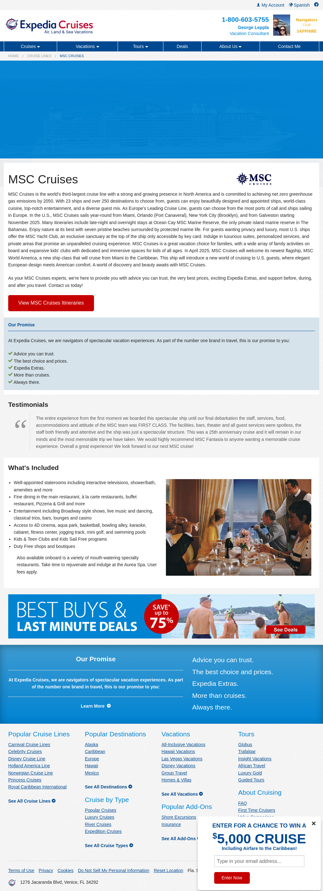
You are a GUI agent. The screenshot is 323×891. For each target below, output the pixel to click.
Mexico (92, 772)
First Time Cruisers (256, 810)
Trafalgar (247, 751)
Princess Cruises (24, 779)
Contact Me (289, 46)
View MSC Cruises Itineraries (51, 303)
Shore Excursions (179, 817)
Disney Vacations (178, 765)
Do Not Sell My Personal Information (113, 870)
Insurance (171, 824)
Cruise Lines (39, 56)
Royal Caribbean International (37, 786)
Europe (92, 758)
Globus (245, 744)
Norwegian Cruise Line (30, 772)
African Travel (251, 765)
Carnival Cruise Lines (29, 744)
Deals (182, 46)
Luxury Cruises (99, 817)
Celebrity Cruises (25, 751)
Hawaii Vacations (178, 751)
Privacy (45, 870)
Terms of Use (21, 870)
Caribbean (95, 751)
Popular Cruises (100, 810)
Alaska (91, 744)
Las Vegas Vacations (182, 758)
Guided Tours (251, 779)
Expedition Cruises (103, 831)
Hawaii (91, 765)
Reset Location (168, 870)
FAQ (242, 803)
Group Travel (174, 772)
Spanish (299, 5)
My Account (270, 5)
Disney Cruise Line (26, 758)
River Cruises (98, 824)
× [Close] (313, 823)
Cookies (65, 870)
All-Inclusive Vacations (183, 744)
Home (13, 56)
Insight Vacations (255, 758)
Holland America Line (29, 765)
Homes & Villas (176, 779)
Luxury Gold (250, 772)
